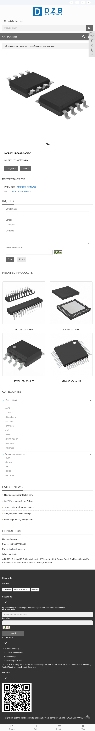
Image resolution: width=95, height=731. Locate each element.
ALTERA (10, 421)
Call (36, 727)
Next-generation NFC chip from (18, 495)
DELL (8, 471)
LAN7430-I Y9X (71, 329)
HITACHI (10, 475)
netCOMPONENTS (21, 590)
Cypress (10, 448)
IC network (7, 590)
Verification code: (14, 247)
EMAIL (25, 168)
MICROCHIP (48, 46)
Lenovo (9, 462)
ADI (8, 408)
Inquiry (59, 727)
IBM (8, 458)
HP (7, 466)
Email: (9, 220)
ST (7, 430)
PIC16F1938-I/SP (24, 329)
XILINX (9, 412)
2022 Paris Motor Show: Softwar (19, 501)
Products (20, 46)
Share (12, 727)
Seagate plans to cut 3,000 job (18, 513)
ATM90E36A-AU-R (71, 381)
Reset (22, 259)
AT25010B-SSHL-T (24, 381)
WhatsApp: (11, 209)
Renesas (10, 443)
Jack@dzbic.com (15, 21)
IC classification (33, 46)
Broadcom (11, 417)
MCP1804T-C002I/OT (22, 191)
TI (7, 404)
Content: (10, 231)
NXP (8, 435)
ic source (35, 590)
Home (10, 46)
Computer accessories (15, 454)
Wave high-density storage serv (18, 520)
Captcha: (6, 618)
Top (83, 727)
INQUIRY (11, 168)
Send (10, 259)
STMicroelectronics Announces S (19, 507)
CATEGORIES (9, 36)
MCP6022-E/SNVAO (26, 187)
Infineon (10, 426)
